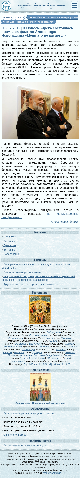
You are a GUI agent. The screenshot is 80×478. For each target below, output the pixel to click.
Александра (20, 343)
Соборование (11, 254)
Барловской (17, 361)
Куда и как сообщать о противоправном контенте (32, 284)
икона (58, 332)
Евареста (48, 338)
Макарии (19, 352)
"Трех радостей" (29, 358)
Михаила (17, 346)
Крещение (9, 236)
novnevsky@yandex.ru (54, 473)
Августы (70, 352)
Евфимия (34, 335)
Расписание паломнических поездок (25, 445)
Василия (60, 349)
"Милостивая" (54, 358)
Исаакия (53, 341)
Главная (7, 17)
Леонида (72, 346)
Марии (11, 355)
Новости (19, 17)
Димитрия (34, 343)
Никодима (66, 338)
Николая (69, 343)
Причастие (9, 245)
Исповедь (9, 241)
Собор (50, 332)
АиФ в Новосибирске (65, 221)
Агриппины (26, 355)
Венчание (9, 249)
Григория (37, 352)
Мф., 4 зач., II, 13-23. (60, 364)
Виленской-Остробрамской (48, 355)
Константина (16, 338)
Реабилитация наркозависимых (22, 272)
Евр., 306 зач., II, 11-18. (35, 364)
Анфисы (7, 352)
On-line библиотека (14, 434)
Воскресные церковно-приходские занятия (28, 413)
